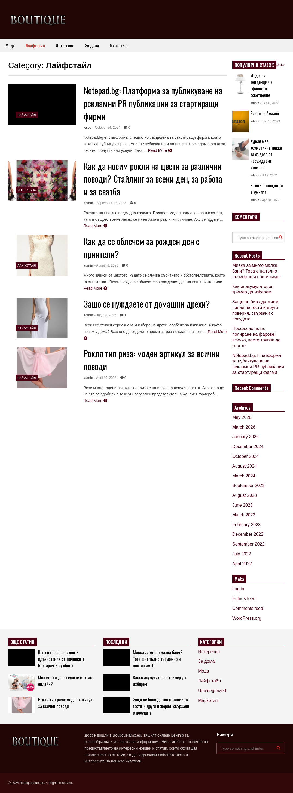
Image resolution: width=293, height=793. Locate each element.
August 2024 (244, 466)
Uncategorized (212, 690)
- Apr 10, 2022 (269, 200)
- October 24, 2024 (106, 127)
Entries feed (243, 598)
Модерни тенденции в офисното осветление (261, 85)
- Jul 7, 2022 (268, 175)
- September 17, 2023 (110, 203)
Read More (160, 150)
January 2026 (245, 436)
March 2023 (243, 515)
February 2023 (246, 524)
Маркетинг (119, 45)
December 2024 (247, 446)
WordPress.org (246, 618)
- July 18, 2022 (105, 315)
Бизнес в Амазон (264, 113)
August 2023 (244, 495)
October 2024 (245, 456)
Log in (238, 588)
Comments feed (247, 608)
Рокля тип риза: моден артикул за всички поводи (65, 702)
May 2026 (241, 417)
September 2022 (248, 544)
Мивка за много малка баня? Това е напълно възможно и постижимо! (256, 271)
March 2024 (243, 476)
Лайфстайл (35, 45)
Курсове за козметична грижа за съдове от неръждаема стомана (266, 154)
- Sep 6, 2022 (269, 103)
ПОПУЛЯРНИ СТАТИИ (254, 65)
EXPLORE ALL (274, 64)
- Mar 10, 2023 (270, 121)
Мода (10, 45)
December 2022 (247, 534)
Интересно (65, 45)
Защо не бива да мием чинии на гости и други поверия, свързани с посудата (161, 706)
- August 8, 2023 (106, 265)
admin (88, 203)
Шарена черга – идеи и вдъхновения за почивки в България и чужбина (61, 659)
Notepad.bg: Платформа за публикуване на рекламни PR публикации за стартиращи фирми (153, 103)
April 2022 (242, 563)
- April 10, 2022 (105, 378)
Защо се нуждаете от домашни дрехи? (147, 303)
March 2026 (243, 427)
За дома (92, 45)
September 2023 (248, 485)
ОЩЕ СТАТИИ (22, 642)
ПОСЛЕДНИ (116, 642)
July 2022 (241, 554)
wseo (88, 127)
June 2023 (242, 505)
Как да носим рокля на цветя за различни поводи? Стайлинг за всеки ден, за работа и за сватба (153, 178)
